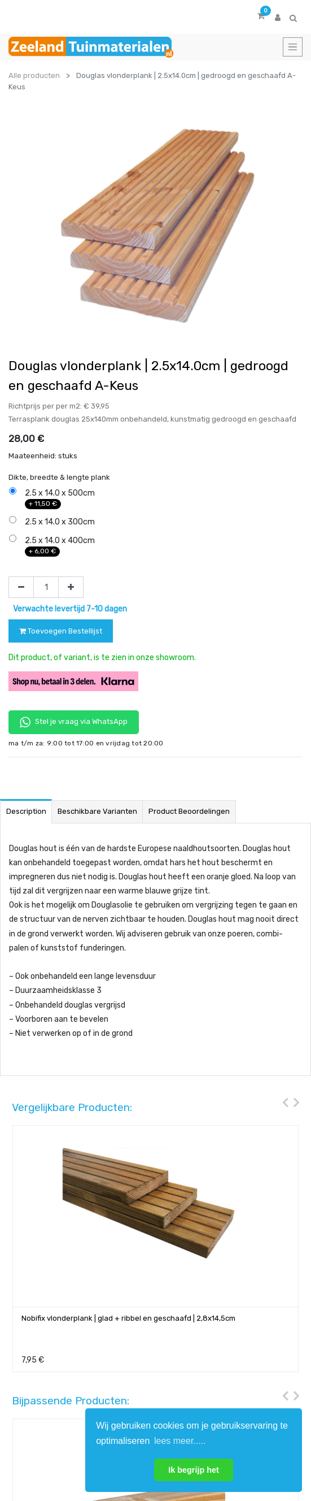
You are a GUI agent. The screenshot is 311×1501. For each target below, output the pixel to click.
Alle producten (34, 75)
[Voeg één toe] (71, 587)
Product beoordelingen (189, 790)
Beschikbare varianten (97, 790)
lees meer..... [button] (180, 1441)
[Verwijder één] (21, 587)
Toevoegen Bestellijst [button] (60, 631)
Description (26, 790)
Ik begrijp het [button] (193, 1469)
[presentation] (282, 1081)
